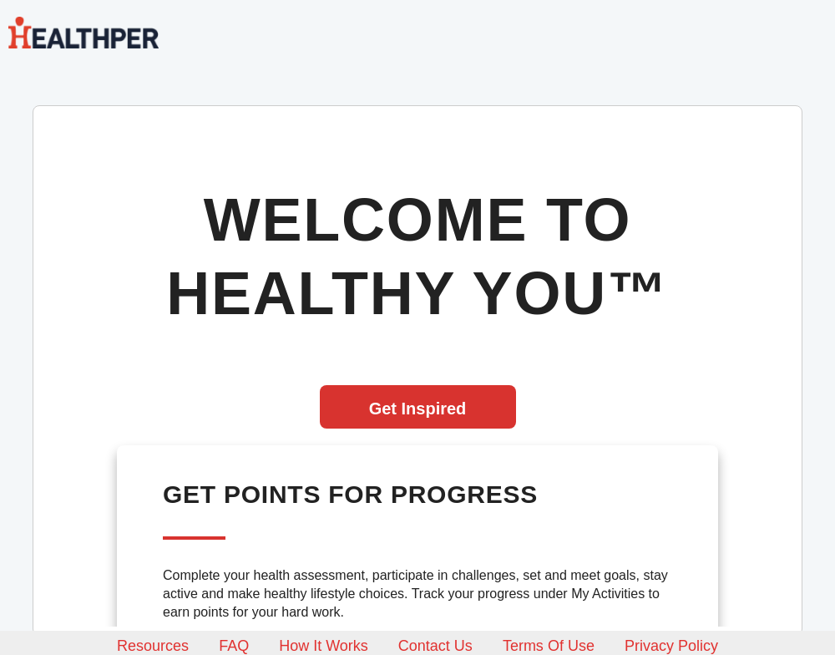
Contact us (435, 645)
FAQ (234, 645)
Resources (153, 645)
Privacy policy (671, 645)
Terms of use (549, 645)
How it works (323, 645)
